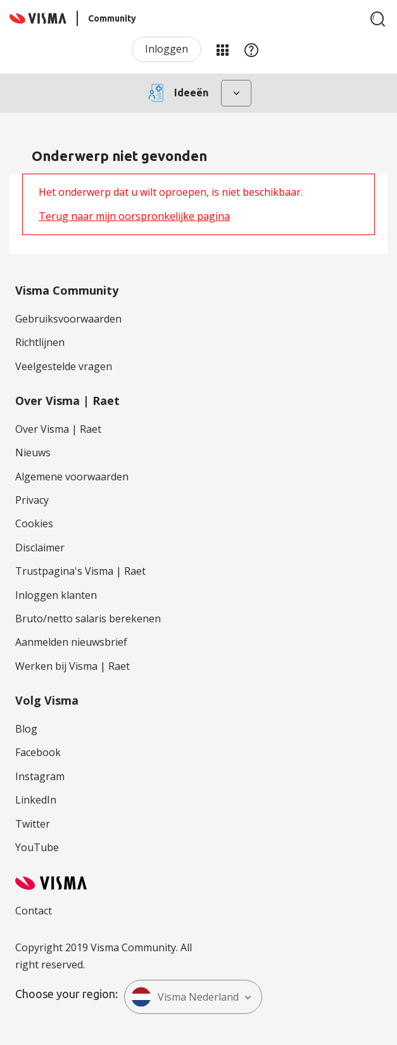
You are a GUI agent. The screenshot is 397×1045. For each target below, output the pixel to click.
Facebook (38, 752)
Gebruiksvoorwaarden (68, 319)
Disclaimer (40, 548)
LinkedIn (35, 800)
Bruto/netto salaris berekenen (88, 618)
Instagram (40, 776)
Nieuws (33, 452)
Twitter (32, 824)
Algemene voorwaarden (72, 477)
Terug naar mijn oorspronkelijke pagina (134, 216)
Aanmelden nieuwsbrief (71, 642)
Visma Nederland (185, 997)
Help (251, 49)
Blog (26, 729)
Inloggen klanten (56, 595)
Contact (33, 911)
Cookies (34, 523)
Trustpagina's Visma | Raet (80, 571)
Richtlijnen (40, 342)
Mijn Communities (222, 49)
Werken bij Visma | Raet (72, 666)
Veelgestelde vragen (63, 366)
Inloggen (166, 49)
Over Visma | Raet (58, 429)
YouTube (37, 847)
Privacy (32, 500)
